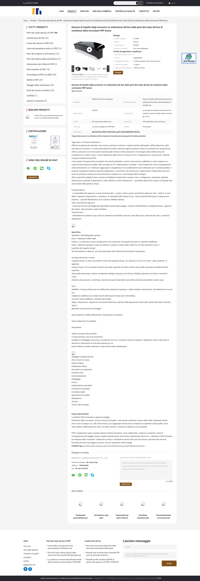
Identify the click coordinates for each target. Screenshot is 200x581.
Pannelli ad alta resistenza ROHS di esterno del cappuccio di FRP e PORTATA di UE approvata (102, 561)
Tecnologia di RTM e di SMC (39, 74)
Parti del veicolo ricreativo (38, 90)
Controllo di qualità (125, 11)
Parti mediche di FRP (36, 69)
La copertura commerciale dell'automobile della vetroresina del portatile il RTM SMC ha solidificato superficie (65, 561)
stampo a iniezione (35, 101)
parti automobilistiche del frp (113, 446)
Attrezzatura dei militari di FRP (40, 64)
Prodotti (72, 11)
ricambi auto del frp (35, 38)
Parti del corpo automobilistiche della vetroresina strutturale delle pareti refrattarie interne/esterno (101, 547)
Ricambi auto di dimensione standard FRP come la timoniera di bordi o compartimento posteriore (103, 554)
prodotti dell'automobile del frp (134, 446)
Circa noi (84, 11)
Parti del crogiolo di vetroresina (41, 54)
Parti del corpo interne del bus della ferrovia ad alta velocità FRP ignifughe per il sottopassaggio (64, 554)
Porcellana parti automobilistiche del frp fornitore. (76, 578)
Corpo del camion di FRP (38, 43)
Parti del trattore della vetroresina (42, 59)
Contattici (144, 11)
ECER (159, 578)
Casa (61, 11)
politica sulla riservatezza (49, 578)
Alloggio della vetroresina (38, 85)
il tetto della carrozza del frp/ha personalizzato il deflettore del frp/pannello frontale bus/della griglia (63, 547)
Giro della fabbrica (102, 11)
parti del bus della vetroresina (93, 446)
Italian (174, 3)
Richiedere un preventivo (154, 3)
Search (139, 3)
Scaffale (30, 95)
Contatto (118, 72)
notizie (156, 11)
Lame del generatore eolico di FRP (42, 48)
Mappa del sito (29, 565)
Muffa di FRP (32, 80)
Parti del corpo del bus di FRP (50, 21)
